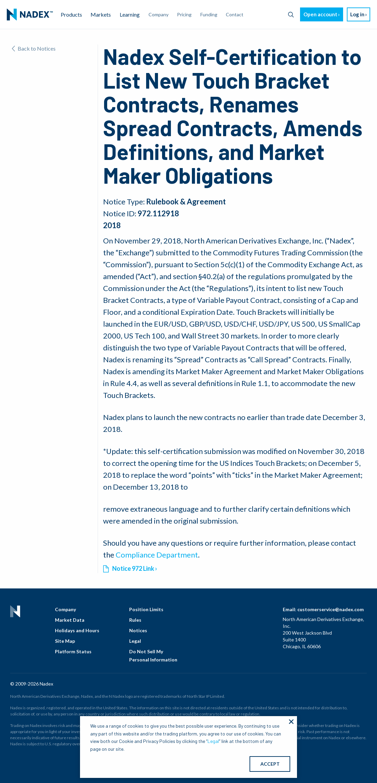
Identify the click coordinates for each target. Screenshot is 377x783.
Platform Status (73, 651)
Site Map (65, 641)
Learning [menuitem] (130, 14)
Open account (320, 14)
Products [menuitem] (71, 14)
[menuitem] (30, 14)
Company (65, 609)
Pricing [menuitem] (184, 14)
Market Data (69, 620)
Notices (138, 630)
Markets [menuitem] (101, 14)
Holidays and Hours (77, 630)
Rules (135, 620)
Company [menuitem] (158, 14)
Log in (357, 14)
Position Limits (146, 609)
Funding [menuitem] (208, 14)
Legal (135, 641)
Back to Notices (34, 48)
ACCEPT (270, 764)
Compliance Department (157, 554)
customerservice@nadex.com (330, 609)
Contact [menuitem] (234, 14)
